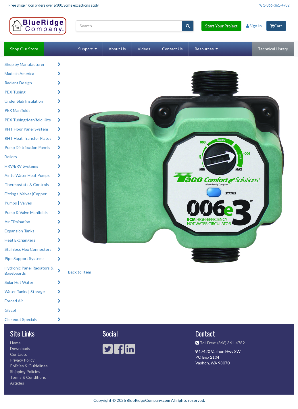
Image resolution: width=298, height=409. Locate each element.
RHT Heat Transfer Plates (28, 138)
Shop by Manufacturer (25, 64)
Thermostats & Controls (27, 184)
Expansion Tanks (19, 230)
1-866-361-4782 (274, 5)
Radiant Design (18, 82)
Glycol (10, 310)
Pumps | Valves (18, 202)
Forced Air (14, 300)
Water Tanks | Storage (25, 291)
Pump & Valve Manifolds (26, 212)
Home (15, 342)
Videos (144, 48)
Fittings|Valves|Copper (26, 193)
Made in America (19, 73)
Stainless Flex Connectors (28, 249)
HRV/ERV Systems (21, 166)
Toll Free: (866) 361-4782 (222, 342)
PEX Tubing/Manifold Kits (28, 119)
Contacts (18, 354)
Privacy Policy (22, 360)
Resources (204, 48)
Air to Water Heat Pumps (27, 175)
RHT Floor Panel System (26, 129)
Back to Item (79, 272)
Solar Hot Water (19, 282)
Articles (17, 383)
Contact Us (172, 48)
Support (85, 48)
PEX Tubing (15, 91)
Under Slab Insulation (24, 101)
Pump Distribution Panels (27, 147)
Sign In (254, 25)
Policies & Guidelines (29, 365)
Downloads (20, 348)
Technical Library (273, 48)
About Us (117, 48)
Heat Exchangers (20, 240)
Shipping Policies (25, 371)
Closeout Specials (21, 319)
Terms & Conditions (28, 377)
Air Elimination (17, 221)
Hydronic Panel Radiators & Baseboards (29, 270)
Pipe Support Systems (25, 258)
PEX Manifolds (17, 110)
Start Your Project (221, 25)
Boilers (11, 156)
